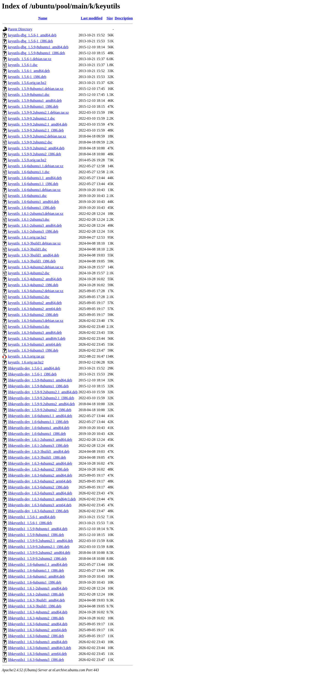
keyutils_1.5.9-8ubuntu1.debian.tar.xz (35, 89)
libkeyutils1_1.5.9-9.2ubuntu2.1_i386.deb (38, 547)
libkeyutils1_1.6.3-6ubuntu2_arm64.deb (37, 630)
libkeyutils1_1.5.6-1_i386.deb (30, 523)
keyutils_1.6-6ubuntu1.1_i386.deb (33, 184)
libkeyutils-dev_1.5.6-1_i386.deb (32, 374)
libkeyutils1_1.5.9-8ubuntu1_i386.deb (36, 535)
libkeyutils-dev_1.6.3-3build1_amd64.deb (38, 451)
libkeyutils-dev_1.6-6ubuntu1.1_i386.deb (38, 422)
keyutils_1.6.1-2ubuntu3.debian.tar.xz (35, 214)
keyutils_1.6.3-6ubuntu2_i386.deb (33, 315)
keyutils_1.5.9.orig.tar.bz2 (27, 160)
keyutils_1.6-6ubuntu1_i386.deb (32, 208)
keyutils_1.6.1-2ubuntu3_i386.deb (33, 231)
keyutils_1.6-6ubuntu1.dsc (27, 196)
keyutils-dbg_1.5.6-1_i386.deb (30, 41)
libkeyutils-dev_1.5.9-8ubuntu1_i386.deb (38, 386)
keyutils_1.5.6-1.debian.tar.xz (29, 59)
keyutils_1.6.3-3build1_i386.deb (32, 261)
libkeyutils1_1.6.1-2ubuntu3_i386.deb (36, 594)
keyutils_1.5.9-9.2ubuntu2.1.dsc (31, 118)
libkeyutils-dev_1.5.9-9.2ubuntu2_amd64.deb (41, 404)
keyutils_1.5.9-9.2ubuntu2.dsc (30, 142)
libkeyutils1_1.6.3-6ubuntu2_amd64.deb (37, 624)
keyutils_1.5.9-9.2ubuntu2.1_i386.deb (36, 130)
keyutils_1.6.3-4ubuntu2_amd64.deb (35, 279)
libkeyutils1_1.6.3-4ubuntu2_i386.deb (36, 618)
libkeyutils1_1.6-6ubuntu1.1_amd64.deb (37, 564)
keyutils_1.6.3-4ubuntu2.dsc (29, 273)
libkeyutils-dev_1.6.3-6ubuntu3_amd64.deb (40, 493)
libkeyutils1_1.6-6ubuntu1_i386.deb (34, 582)
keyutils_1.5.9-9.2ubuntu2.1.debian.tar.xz (38, 112)
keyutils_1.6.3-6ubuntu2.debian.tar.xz (35, 291)
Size (110, 18)
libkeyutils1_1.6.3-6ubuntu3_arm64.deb (37, 654)
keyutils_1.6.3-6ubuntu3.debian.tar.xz (35, 321)
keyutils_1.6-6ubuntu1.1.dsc (29, 172)
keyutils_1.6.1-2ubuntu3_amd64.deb (35, 225)
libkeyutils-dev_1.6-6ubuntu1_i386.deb (37, 434)
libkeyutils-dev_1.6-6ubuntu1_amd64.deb (38, 428)
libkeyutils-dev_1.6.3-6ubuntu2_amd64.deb (40, 475)
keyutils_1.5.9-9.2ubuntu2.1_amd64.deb (37, 124)
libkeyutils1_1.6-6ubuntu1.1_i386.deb (36, 570)
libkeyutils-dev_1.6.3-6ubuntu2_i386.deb (38, 487)
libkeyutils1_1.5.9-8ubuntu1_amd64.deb (37, 529)
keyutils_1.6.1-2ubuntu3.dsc (29, 219)
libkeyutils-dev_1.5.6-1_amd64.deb (34, 368)
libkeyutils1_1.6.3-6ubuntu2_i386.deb (36, 636)
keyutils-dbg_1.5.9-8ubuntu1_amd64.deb (38, 47)
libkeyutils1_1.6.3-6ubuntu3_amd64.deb (37, 642)
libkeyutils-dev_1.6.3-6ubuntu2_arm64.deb (40, 481)
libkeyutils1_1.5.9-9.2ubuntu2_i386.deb (37, 559)
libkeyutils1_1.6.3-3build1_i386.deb (34, 606)
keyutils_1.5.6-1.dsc (22, 65)
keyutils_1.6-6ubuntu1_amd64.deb (33, 202)
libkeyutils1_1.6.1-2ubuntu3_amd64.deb (37, 588)
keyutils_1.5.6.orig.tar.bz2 (27, 83)
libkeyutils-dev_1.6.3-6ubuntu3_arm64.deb (40, 505)
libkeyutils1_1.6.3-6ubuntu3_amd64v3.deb (39, 648)
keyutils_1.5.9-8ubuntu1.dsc (29, 95)
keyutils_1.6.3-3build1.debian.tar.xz (34, 243)
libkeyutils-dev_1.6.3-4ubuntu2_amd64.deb (40, 463)
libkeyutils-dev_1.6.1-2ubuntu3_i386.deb (38, 446)
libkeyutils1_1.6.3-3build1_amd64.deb (36, 600)
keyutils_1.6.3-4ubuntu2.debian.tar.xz (35, 267)
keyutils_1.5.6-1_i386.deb (27, 77)
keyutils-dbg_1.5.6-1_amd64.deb (32, 35)
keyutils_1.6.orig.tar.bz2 (26, 362)
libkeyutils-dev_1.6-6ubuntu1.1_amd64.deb (40, 416)
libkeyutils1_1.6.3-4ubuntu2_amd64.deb (37, 612)
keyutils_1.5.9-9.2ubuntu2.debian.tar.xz (37, 136)
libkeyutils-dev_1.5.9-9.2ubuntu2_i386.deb (39, 410)
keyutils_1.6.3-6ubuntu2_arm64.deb (34, 309)
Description (124, 18)
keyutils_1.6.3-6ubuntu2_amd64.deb (35, 303)
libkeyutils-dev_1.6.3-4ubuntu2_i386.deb (38, 469)
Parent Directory (20, 29)
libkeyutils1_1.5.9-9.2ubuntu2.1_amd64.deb (40, 541)
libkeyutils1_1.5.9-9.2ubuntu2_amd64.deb (39, 553)
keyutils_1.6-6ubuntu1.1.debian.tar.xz (35, 166)
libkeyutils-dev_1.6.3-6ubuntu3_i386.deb (38, 511)
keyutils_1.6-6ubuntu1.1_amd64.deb (35, 178)
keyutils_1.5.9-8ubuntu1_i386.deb (33, 106)
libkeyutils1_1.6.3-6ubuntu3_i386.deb (36, 660)
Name (42, 18)
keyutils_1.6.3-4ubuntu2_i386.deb (33, 285)
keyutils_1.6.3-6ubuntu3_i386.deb (33, 350)
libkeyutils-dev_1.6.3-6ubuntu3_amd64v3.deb (42, 499)
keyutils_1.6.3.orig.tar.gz (26, 356)
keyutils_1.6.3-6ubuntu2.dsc (29, 297)
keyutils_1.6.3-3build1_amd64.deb (33, 255)
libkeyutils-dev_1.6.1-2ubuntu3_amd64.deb (40, 440)
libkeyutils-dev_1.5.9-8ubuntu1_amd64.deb (40, 380)
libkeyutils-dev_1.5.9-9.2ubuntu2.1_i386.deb (41, 398)
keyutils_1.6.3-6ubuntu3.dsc (29, 327)
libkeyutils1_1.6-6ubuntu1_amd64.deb (36, 576)
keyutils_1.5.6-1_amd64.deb (29, 71)
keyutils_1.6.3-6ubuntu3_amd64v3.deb (36, 338)
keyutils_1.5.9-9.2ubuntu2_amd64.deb (36, 148)
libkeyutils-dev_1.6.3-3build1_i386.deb (37, 457)
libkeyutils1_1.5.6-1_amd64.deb (32, 517)
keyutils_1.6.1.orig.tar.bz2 (27, 237)
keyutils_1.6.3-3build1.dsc (27, 249)
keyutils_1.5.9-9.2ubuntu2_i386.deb (34, 154)
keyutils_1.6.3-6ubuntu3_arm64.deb (34, 344)
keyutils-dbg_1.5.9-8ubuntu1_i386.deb (36, 53)
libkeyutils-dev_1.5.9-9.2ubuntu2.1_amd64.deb (42, 392)
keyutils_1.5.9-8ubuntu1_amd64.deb (35, 100)
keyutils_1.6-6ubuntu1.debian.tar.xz (34, 190)
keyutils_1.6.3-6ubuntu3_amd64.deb (35, 332)
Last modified (92, 18)
